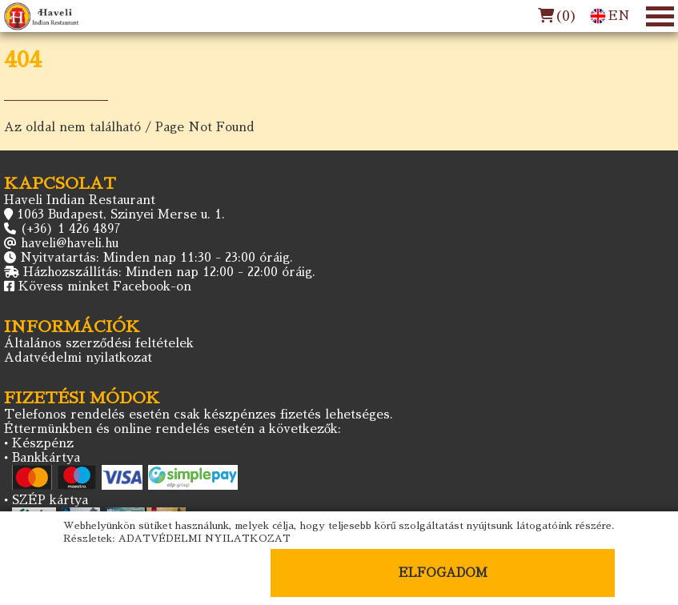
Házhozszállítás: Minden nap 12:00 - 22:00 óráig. (169, 272)
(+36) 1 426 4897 (70, 228)
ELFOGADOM (443, 573)
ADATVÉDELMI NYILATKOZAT (204, 538)
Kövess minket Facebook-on (104, 286)
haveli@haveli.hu (69, 243)
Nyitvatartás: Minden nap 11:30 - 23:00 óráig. (156, 257)
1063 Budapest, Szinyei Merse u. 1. (121, 214)
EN (610, 16)
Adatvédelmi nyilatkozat (78, 357)
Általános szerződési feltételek (99, 343)
